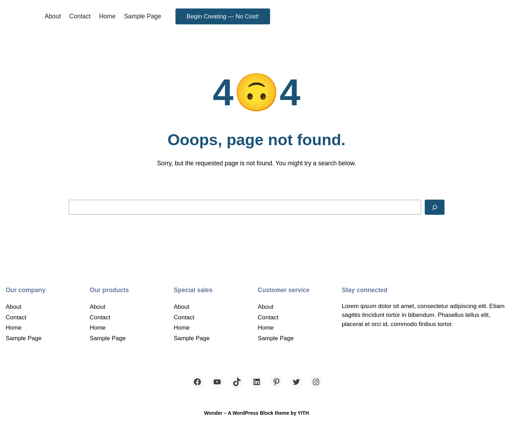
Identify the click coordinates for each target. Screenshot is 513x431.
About (53, 16)
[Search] (435, 207)
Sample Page (142, 16)
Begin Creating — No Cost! (223, 16)
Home (107, 16)
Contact (79, 16)
